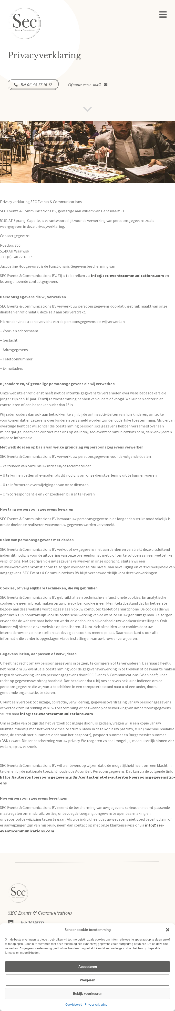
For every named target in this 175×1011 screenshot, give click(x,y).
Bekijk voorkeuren (87, 993)
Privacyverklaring (96, 1004)
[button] (167, 929)
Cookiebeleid (73, 1004)
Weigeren (87, 980)
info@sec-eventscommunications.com (127, 275)
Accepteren (87, 967)
